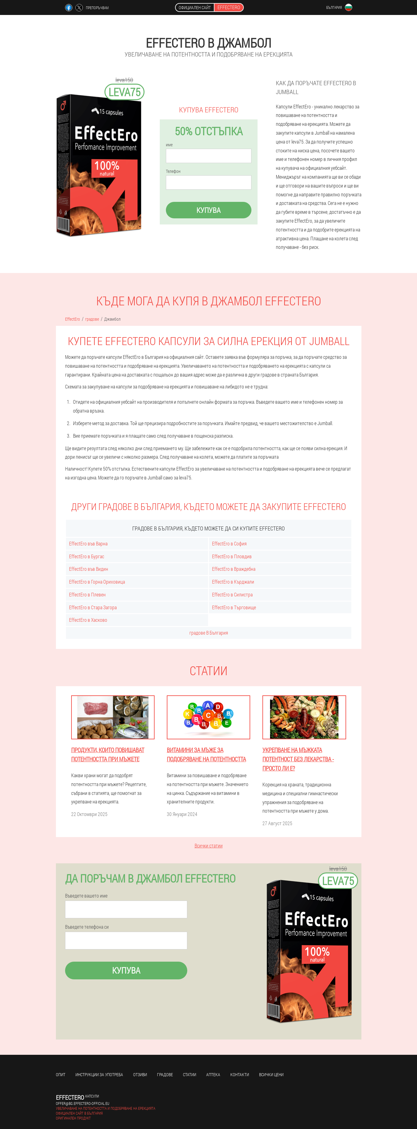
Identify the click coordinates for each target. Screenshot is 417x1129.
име (169, 145)
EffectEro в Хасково (88, 620)
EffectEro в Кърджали (233, 581)
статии (189, 1074)
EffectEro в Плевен (87, 594)
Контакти (239, 1074)
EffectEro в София (229, 543)
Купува (208, 210)
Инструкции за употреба (99, 1074)
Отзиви (140, 1074)
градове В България (208, 632)
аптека (213, 1074)
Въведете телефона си (87, 926)
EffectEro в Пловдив (232, 556)
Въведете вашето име (86, 895)
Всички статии (209, 845)
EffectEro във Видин (88, 569)
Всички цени (271, 1074)
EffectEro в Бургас (86, 556)
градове (165, 1074)
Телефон (173, 171)
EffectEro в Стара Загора (93, 607)
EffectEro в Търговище (234, 607)
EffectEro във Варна (88, 543)
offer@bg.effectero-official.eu (82, 1103)
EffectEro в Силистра (232, 594)
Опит (60, 1074)
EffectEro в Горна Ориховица (97, 581)
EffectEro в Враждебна (233, 569)
